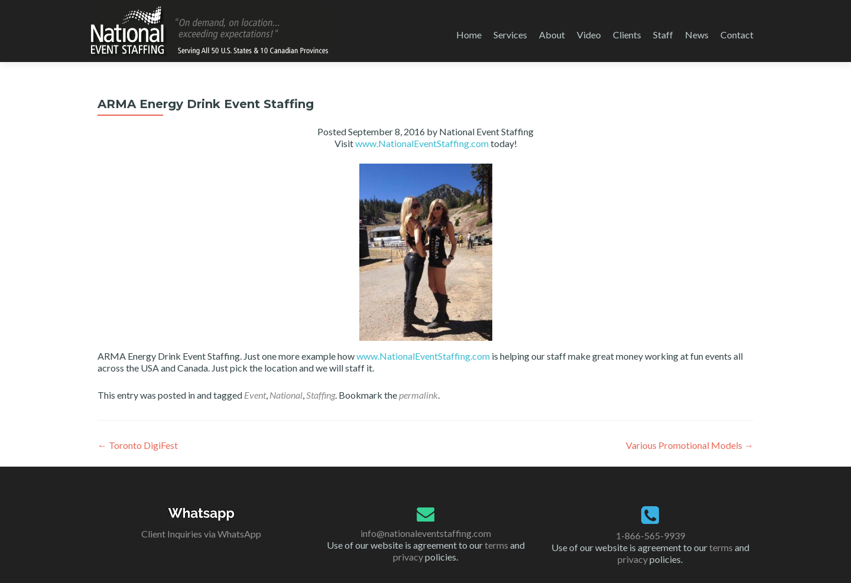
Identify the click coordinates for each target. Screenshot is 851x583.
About (552, 34)
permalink (418, 394)
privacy (408, 556)
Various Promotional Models (689, 445)
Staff (663, 34)
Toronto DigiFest (138, 445)
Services (510, 34)
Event (255, 394)
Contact (736, 34)
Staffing (320, 394)
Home (469, 34)
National (286, 394)
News (697, 34)
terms (496, 545)
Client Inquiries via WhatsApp (201, 533)
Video (589, 34)
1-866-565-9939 (650, 535)
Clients (627, 34)
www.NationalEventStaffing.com (422, 143)
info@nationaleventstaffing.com (425, 533)
